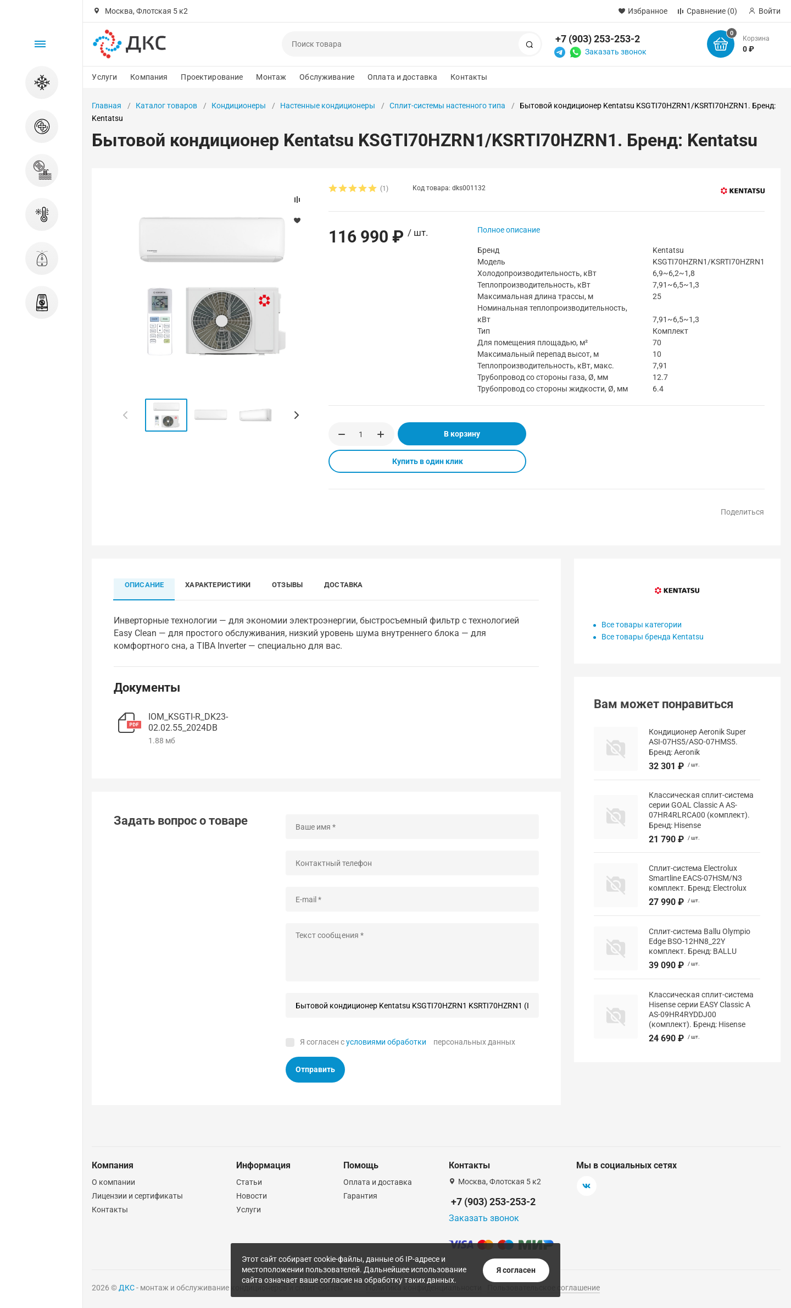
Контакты (468, 77)
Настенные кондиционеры (327, 105)
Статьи (249, 1182)
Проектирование (212, 77)
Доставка (346, 585)
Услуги (104, 77)
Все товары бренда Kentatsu (652, 636)
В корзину (462, 433)
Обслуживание (326, 77)
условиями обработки (386, 1042)
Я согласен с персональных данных (407, 1042)
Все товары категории (641, 624)
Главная (106, 105)
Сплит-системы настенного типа (447, 105)
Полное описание (508, 229)
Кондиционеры (238, 105)
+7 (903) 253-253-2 (597, 39)
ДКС (127, 1287)
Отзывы (289, 585)
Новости (251, 1195)
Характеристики (219, 585)
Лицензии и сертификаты (137, 1195)
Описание (144, 585)
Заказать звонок (616, 51)
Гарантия (360, 1195)
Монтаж (271, 77)
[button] (296, 415)
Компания (149, 77)
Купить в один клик (427, 461)
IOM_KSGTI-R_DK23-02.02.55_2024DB (188, 722)
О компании (113, 1182)
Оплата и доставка (402, 77)
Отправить (315, 1070)
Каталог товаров (166, 105)
